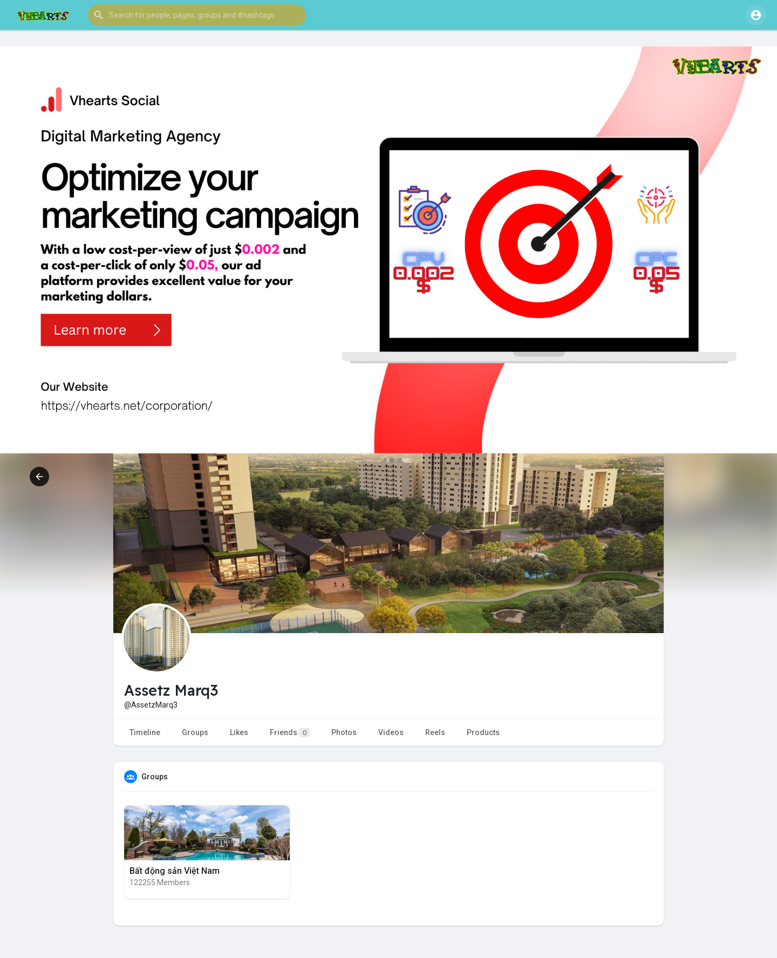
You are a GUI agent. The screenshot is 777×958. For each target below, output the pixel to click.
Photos (344, 732)
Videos (391, 732)
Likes (239, 732)
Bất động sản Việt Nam (175, 871)
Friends (290, 732)
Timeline (145, 732)
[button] (197, 15)
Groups (195, 732)
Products (483, 732)
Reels (435, 732)
